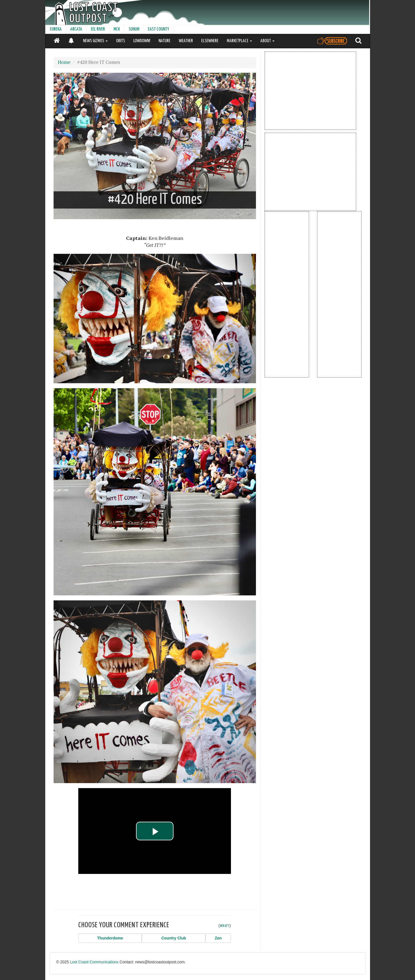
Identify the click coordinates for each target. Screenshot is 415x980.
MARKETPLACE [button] (239, 41)
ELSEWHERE (209, 41)
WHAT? (225, 926)
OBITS (120, 41)
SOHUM (134, 29)
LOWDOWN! (141, 41)
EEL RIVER (98, 29)
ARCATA (76, 29)
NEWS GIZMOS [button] (95, 41)
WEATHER (186, 41)
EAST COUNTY (158, 29)
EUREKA (56, 29)
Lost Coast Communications (94, 962)
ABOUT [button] (267, 41)
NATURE (164, 41)
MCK (117, 29)
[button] (110, 938)
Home (64, 62)
